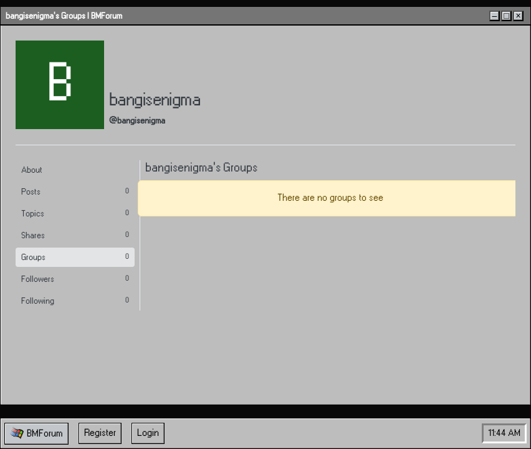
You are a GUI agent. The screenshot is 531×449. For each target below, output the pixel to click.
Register (100, 433)
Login (148, 433)
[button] (36, 434)
